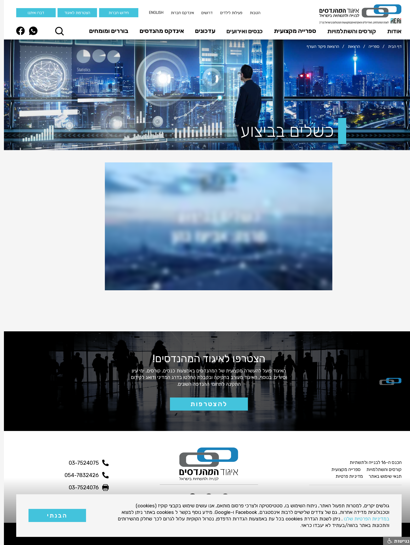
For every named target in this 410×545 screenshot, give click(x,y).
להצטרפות (205, 404)
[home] (357, 14)
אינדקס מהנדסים (158, 31)
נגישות (395, 541)
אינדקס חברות (178, 12)
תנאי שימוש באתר (381, 476)
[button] (388, 31)
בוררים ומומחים (104, 31)
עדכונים (201, 31)
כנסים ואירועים (241, 31)
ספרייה (370, 46)
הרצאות (350, 46)
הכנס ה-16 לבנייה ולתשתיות (372, 462)
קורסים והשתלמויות (347, 31)
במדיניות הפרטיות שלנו (362, 519)
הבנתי (53, 515)
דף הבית (391, 46)
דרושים (203, 12)
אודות (390, 31)
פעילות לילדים (227, 12)
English (152, 12)
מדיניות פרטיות (345, 476)
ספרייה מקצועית (291, 31)
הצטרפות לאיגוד (73, 12)
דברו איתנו (32, 12)
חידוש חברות (115, 12)
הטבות (251, 12)
